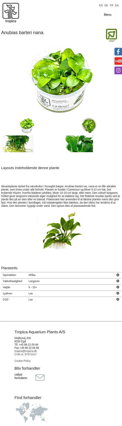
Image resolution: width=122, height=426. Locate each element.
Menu (108, 14)
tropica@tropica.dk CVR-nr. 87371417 (25, 353)
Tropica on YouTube (118, 61)
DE (106, 5)
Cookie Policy (22, 360)
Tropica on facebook (118, 51)
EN (101, 5)
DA (117, 5)
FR (111, 5)
